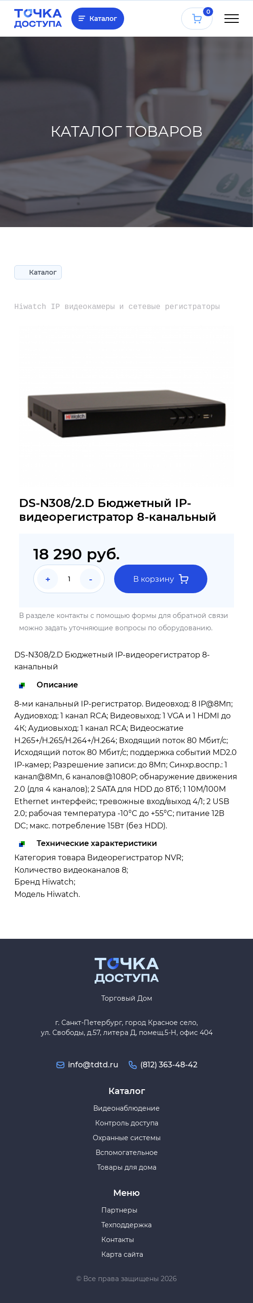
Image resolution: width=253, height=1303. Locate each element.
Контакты (117, 1239)
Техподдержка (126, 1225)
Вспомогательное (127, 1152)
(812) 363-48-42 (168, 1064)
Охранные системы (127, 1138)
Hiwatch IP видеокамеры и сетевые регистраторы (117, 307)
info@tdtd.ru (93, 1064)
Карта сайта (122, 1254)
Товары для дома (126, 1167)
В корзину (160, 579)
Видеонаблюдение (126, 1108)
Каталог (103, 18)
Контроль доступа (126, 1123)
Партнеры (119, 1210)
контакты (72, 615)
